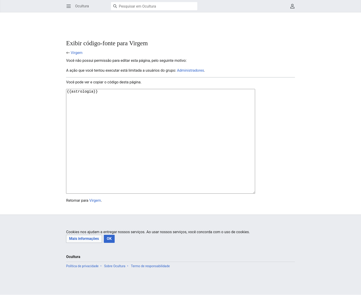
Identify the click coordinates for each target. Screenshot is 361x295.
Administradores (190, 70)
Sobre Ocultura (114, 289)
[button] (84, 262)
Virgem (76, 53)
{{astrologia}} (163, 153)
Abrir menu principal (70, 8)
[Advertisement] (150, 23)
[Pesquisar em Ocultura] (154, 6)
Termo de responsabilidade (150, 289)
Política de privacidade (82, 289)
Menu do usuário (294, 8)
